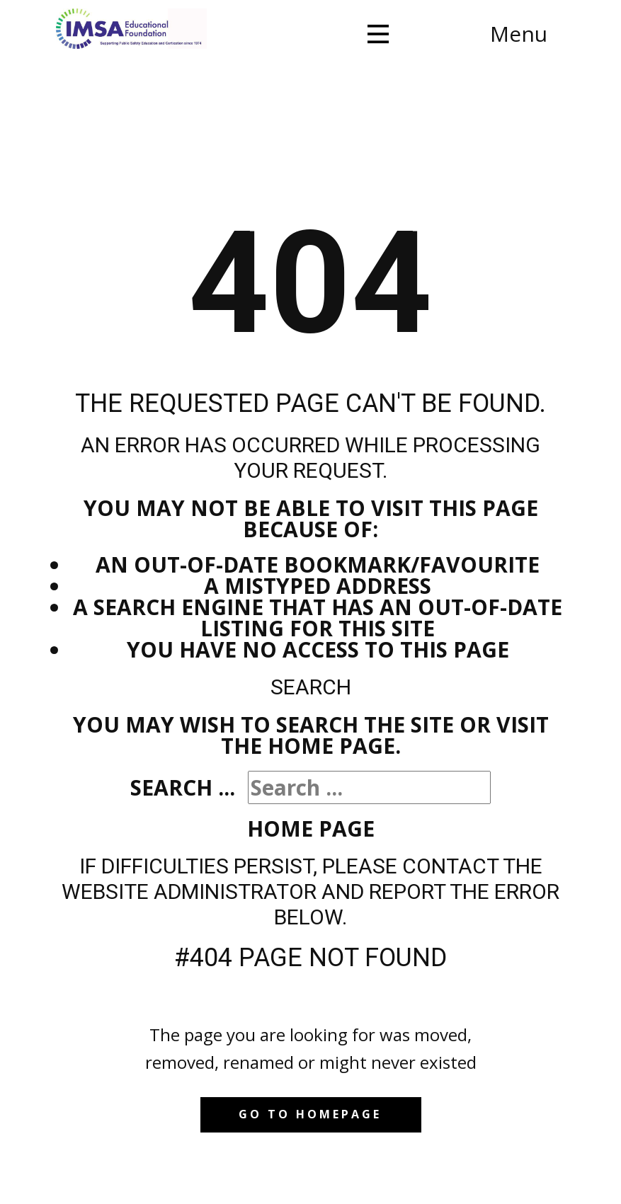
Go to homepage (310, 1114)
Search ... (182, 787)
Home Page (311, 828)
